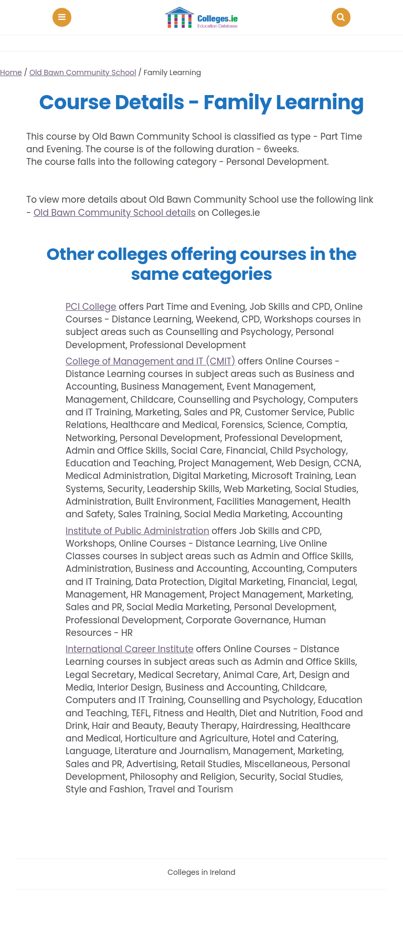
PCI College (91, 306)
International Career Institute (130, 649)
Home (11, 72)
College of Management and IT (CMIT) (151, 361)
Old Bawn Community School (82, 72)
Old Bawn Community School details (115, 212)
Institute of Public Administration (137, 531)
